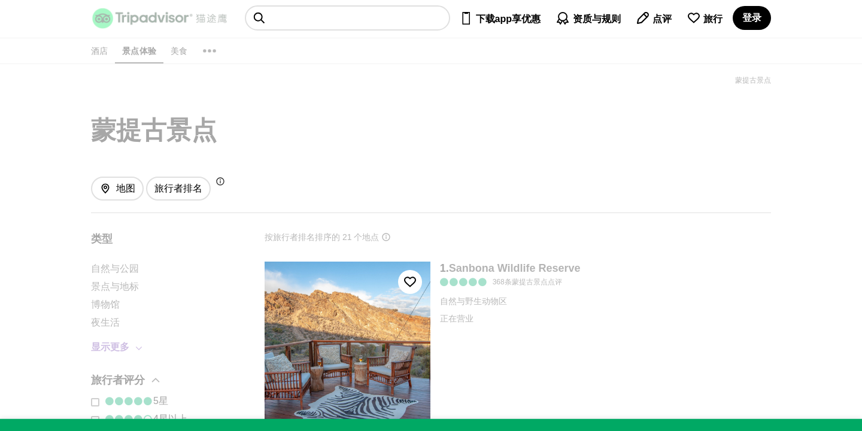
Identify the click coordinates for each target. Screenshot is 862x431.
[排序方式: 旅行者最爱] (178, 189)
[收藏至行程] (410, 282)
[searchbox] (347, 18)
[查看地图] (117, 189)
